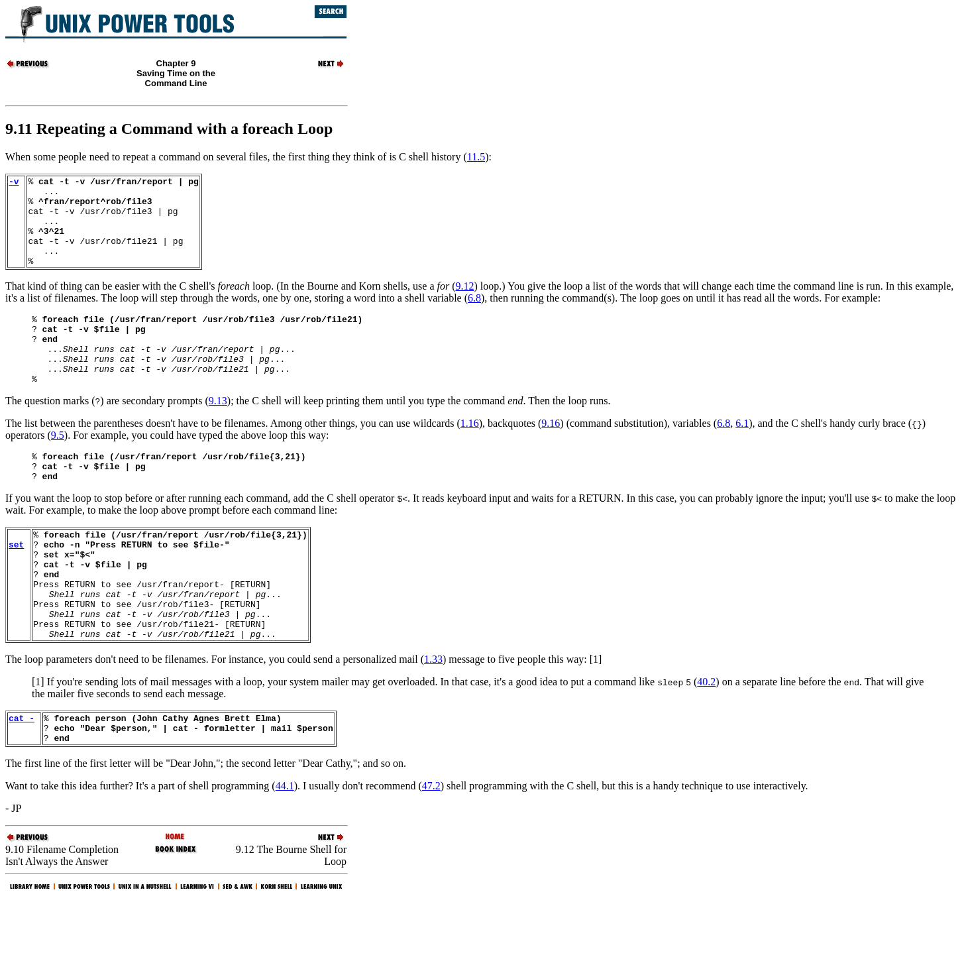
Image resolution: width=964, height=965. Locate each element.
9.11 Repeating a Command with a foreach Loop (169, 128)
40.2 (706, 741)
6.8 (474, 315)
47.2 (431, 851)
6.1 (742, 455)
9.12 (464, 304)
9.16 (550, 455)
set (16, 586)
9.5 (57, 467)
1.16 (469, 455)
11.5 (476, 156)
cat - (21, 779)
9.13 (218, 432)
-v (14, 183)
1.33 (433, 718)
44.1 (285, 851)
